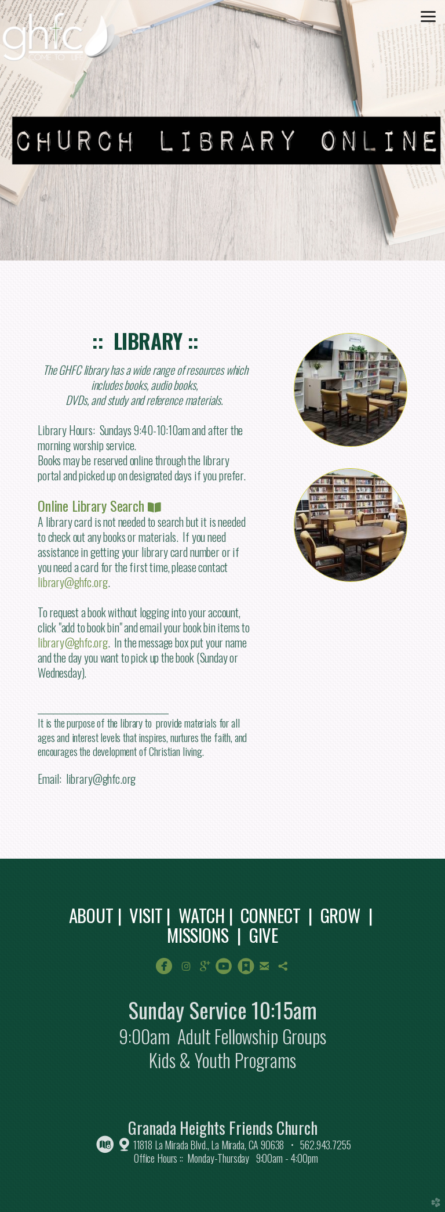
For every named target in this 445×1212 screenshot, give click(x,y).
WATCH (201, 915)
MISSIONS (198, 934)
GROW (340, 915)
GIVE (263, 934)
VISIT (145, 915)
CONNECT (270, 915)
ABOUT (91, 915)
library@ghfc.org (73, 582)
